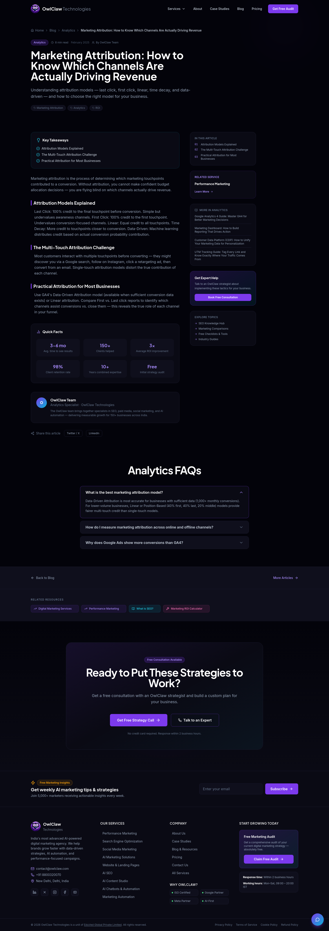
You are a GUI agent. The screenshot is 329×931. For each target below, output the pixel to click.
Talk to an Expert (195, 720)
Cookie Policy (269, 924)
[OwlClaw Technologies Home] (61, 8)
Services (176, 9)
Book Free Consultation (223, 297)
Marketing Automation (117, 897)
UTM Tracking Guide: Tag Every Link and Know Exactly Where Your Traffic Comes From (220, 255)
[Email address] (231, 788)
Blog (240, 9)
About (197, 9)
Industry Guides (206, 339)
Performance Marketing (118, 833)
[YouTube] (75, 892)
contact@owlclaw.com (50, 868)
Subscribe (282, 789)
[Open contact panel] (317, 919)
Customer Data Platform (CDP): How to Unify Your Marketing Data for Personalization (222, 241)
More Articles (285, 578)
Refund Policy (289, 924)
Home (39, 30)
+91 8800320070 (46, 875)
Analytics (68, 30)
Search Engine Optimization (121, 841)
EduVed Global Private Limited (103, 924)
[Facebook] (65, 892)
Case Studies (219, 9)
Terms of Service (246, 924)
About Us (177, 833)
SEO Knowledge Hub (210, 323)
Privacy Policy (223, 924)
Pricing (257, 9)
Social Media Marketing (118, 849)
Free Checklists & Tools (211, 334)
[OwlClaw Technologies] (60, 826)
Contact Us (179, 865)
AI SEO (106, 873)
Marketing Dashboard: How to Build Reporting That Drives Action (217, 230)
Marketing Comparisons (211, 328)
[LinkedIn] (34, 892)
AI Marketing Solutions (117, 857)
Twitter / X (73, 433)
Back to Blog (42, 578)
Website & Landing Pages (119, 865)
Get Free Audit (283, 9)
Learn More (204, 191)
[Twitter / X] (44, 892)
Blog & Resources (183, 849)
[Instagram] (54, 892)
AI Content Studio (114, 881)
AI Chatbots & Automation (120, 889)
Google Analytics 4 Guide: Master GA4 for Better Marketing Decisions (221, 218)
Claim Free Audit (268, 859)
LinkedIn (94, 433)
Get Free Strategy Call (138, 720)
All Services (179, 873)
